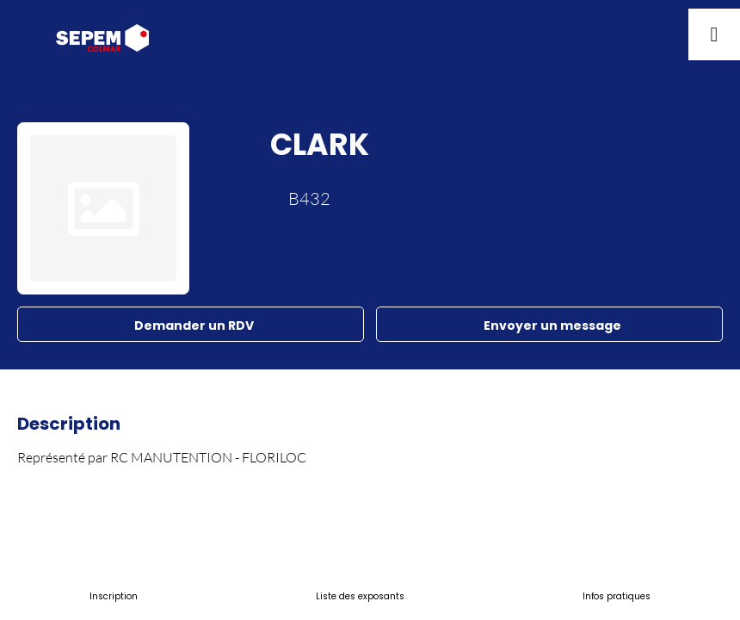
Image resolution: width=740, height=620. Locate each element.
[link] (113, 594)
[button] (26, 34)
